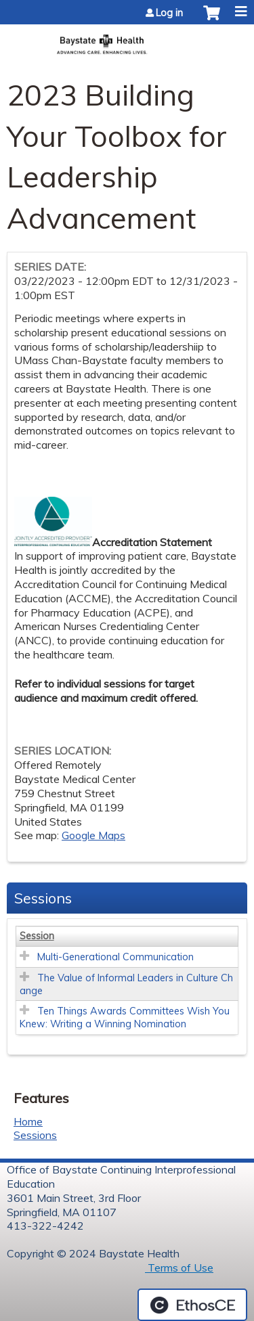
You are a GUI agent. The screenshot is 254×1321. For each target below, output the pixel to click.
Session (37, 936)
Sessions (35, 1135)
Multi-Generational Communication (115, 957)
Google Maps (93, 835)
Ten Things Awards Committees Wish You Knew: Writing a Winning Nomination (125, 1017)
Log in (169, 13)
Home (28, 1121)
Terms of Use (179, 1267)
